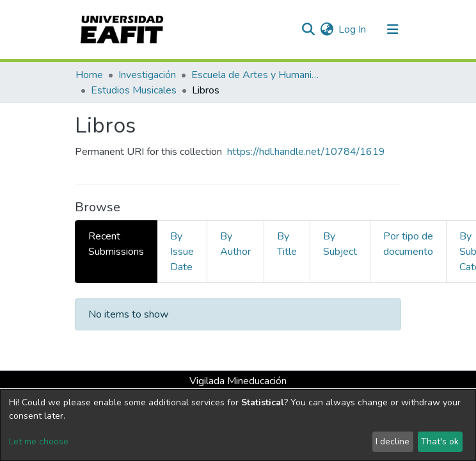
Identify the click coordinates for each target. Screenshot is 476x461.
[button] (327, 29)
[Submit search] (308, 29)
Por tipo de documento (408, 244)
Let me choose (38, 441)
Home (89, 75)
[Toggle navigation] (393, 29)
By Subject (340, 244)
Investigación (147, 75)
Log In (352, 29)
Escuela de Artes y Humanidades (255, 75)
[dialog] (238, 425)
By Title (287, 244)
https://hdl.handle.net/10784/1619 (306, 152)
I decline (392, 441)
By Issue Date (182, 251)
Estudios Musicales (134, 90)
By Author (235, 244)
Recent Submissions (116, 244)
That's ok (440, 441)
